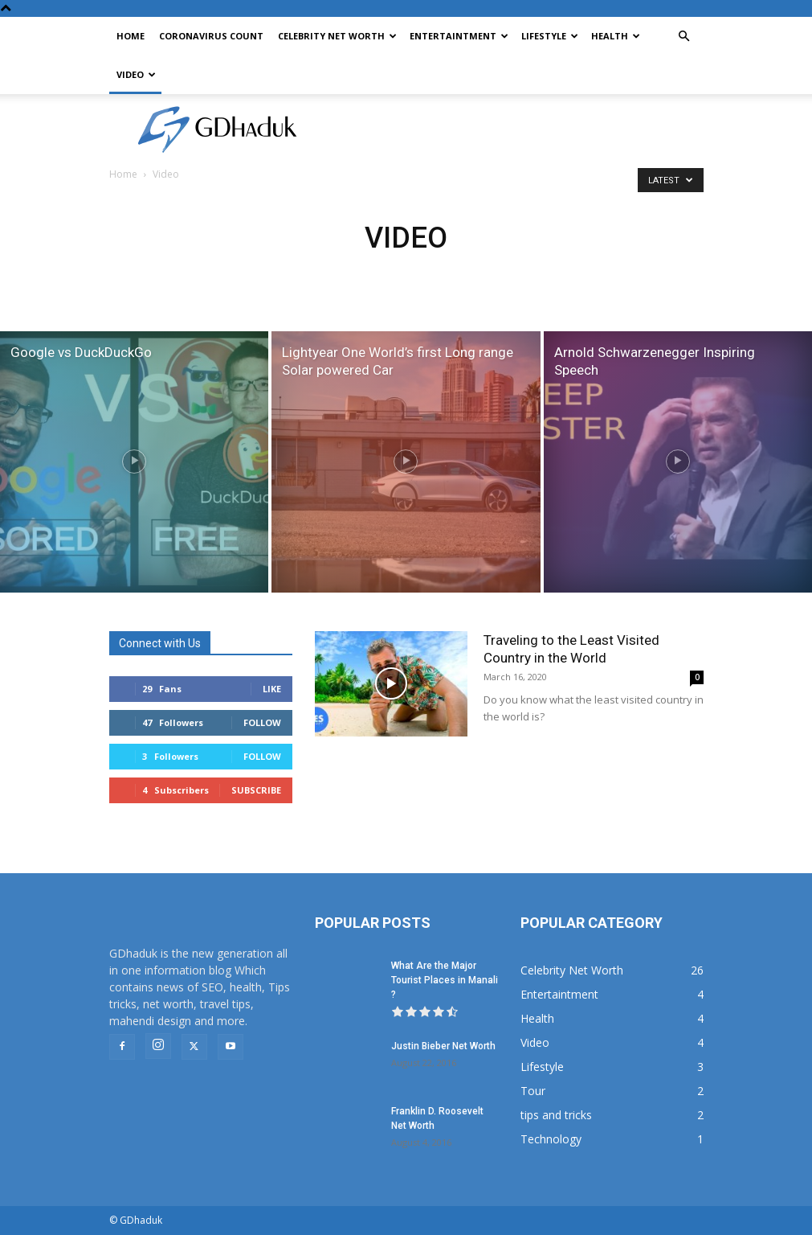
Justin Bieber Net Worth (443, 1046)
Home (130, 36)
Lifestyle (549, 36)
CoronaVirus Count (211, 36)
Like (272, 689)
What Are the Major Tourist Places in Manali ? (444, 980)
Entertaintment (459, 36)
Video (136, 74)
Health (615, 36)
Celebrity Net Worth (337, 36)
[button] (684, 36)
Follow (262, 722)
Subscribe (256, 790)
